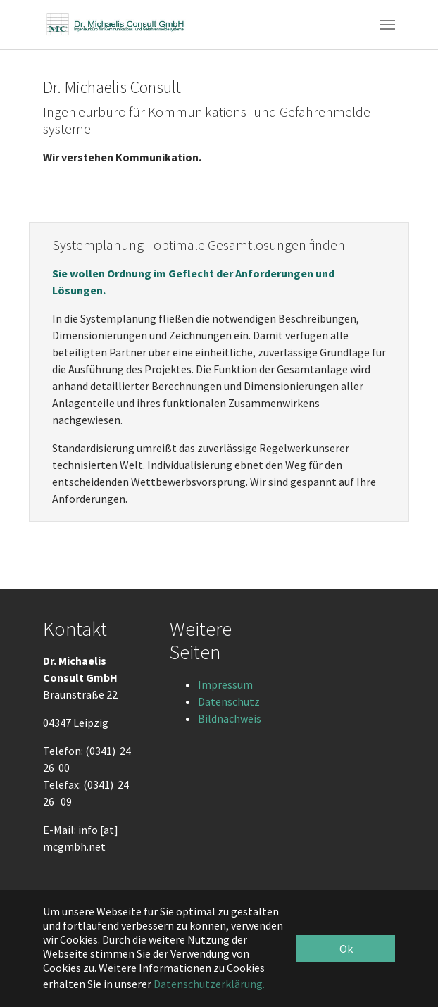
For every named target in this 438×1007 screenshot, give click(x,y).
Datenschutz (229, 701)
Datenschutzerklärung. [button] (209, 984)
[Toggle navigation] (387, 25)
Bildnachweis (229, 718)
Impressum (225, 684)
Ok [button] (346, 949)
